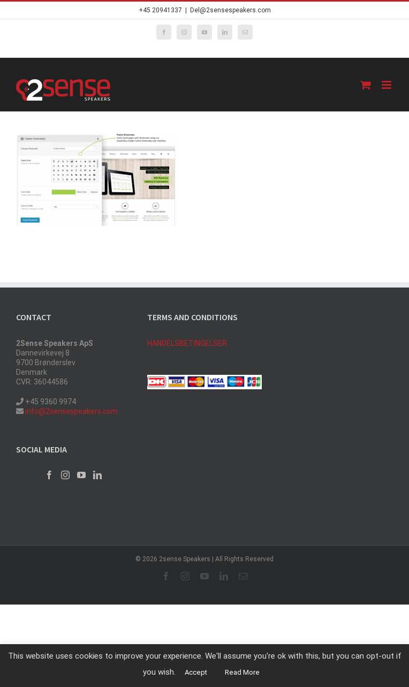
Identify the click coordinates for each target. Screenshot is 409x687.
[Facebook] (49, 475)
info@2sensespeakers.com (71, 411)
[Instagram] (65, 475)
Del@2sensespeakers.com (230, 10)
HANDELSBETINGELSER (187, 343)
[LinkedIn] (97, 475)
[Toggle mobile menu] (387, 84)
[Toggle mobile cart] (365, 84)
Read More (242, 672)
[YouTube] (81, 475)
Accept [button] (196, 672)
